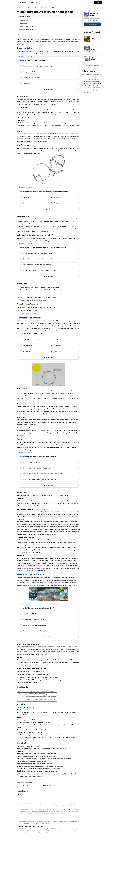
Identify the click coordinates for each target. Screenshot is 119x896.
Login (89, 2)
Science (37, 7)
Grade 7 (56, 774)
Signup (98, 2)
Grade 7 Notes (30, 7)
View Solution (48, 89)
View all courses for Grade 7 (92, 65)
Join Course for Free (92, 20)
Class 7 (20, 794)
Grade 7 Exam (20, 7)
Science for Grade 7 (70, 774)
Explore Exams (34, 2)
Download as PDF (92, 24)
